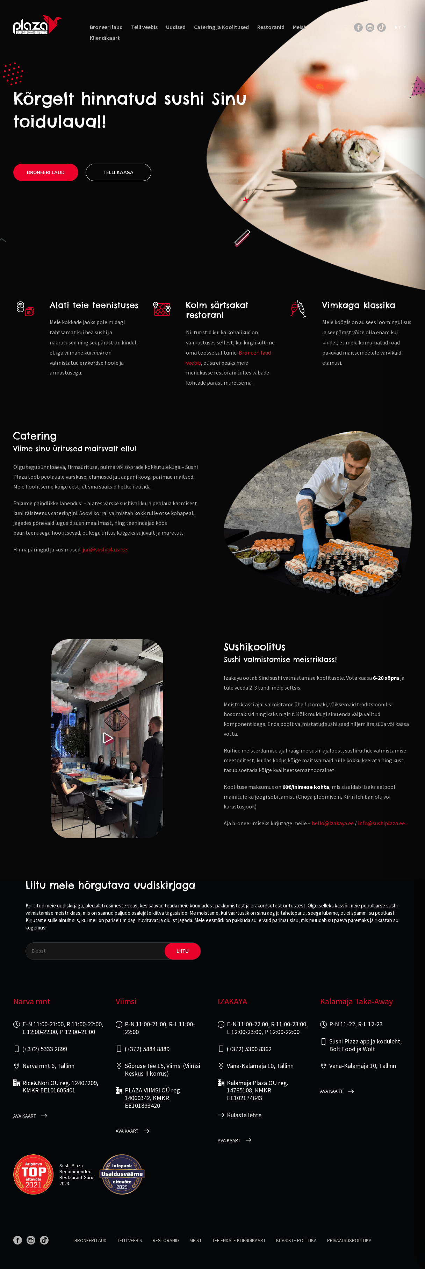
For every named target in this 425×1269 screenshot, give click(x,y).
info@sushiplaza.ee (381, 823)
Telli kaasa (118, 173)
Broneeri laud (106, 27)
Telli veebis (144, 27)
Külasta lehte (244, 1115)
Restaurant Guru (76, 1177)
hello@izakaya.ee (333, 823)
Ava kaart (24, 1116)
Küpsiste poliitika (296, 1240)
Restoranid (270, 27)
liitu (183, 951)
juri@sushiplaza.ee (104, 549)
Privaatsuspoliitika (349, 1240)
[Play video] (107, 738)
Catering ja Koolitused (221, 27)
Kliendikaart (105, 38)
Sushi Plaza (71, 1165)
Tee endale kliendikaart (239, 1240)
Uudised (176, 27)
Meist (299, 27)
